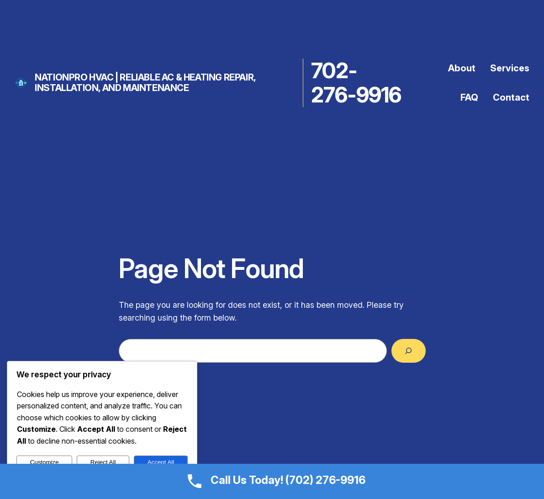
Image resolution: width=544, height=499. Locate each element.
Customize (44, 462)
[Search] (408, 351)
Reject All (103, 462)
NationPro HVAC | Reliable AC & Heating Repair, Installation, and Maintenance (145, 82)
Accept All (161, 462)
